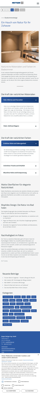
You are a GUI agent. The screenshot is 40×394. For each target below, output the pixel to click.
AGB (3, 352)
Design (16, 10)
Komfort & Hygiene (25, 307)
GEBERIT (6, 304)
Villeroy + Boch (7, 324)
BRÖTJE (5, 300)
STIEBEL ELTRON (19, 314)
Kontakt (10, 361)
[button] (37, 3)
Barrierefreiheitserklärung (8, 348)
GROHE (12, 304)
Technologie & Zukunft (9, 317)
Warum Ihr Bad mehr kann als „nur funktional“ (16, 285)
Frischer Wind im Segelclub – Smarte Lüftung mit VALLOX (19, 278)
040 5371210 (7, 344)
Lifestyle (22, 10)
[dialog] (20, 373)
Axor (24, 297)
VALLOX (6, 321)
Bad (12, 10)
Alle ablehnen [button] (29, 391)
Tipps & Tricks (20, 317)
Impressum (5, 347)
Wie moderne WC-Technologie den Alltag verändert (17, 280)
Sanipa (5, 314)
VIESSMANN (24, 321)
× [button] (38, 354)
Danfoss (19, 300)
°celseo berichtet (8, 297)
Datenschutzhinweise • (28, 360)
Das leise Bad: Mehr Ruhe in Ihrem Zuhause (15, 288)
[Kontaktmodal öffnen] (2, 3)
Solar (11, 314)
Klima (17, 307)
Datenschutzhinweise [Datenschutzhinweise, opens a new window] (7, 379)
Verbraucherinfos (14, 321)
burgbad (12, 300)
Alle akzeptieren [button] (11, 391)
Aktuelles (17, 297)
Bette (33, 297)
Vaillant (28, 317)
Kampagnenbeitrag (8, 307)
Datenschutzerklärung (7, 350)
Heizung (27, 304)
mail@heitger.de (10, 342)
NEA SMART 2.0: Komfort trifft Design (14, 283)
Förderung (32, 300)
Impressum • (5, 361)
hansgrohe (20, 304)
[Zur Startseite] (20, 3)
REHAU (34, 311)
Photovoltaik (26, 311)
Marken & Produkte (15, 311)
